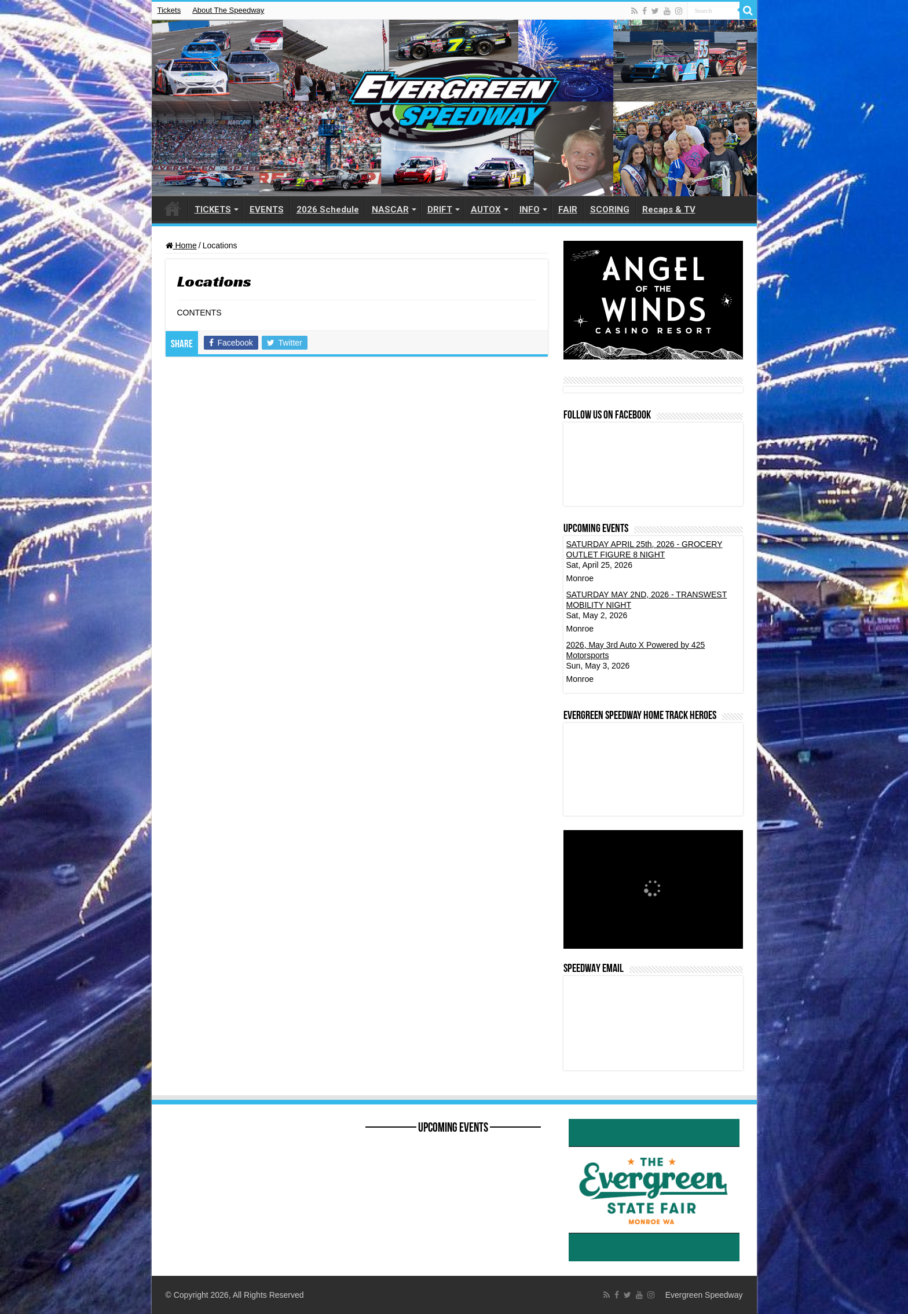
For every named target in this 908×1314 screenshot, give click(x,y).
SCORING (609, 209)
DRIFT (439, 209)
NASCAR (390, 209)
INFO (529, 209)
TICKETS (213, 209)
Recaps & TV (668, 209)
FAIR (567, 209)
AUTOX (486, 209)
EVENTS (267, 209)
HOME (173, 208)
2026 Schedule (327, 209)
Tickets (169, 10)
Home (181, 245)
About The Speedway (228, 10)
